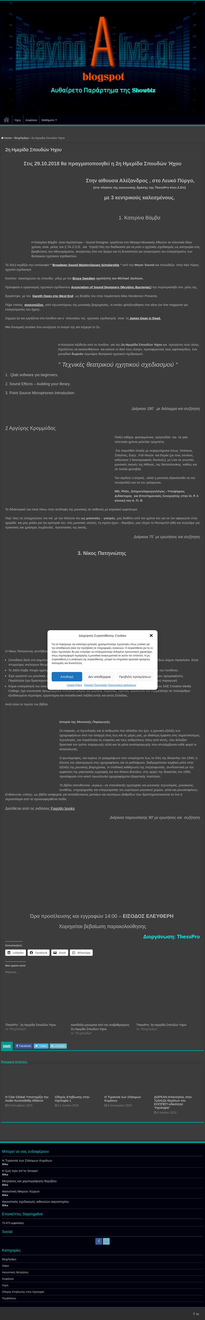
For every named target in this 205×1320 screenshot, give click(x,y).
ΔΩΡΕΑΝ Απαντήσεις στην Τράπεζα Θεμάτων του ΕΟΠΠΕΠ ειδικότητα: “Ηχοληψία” (173, 1102)
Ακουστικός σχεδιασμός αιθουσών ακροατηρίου (35, 1201)
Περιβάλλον (9, 1298)
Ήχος (17, 120)
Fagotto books (63, 808)
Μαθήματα (48, 120)
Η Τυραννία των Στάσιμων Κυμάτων (27, 1160)
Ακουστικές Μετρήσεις (15, 1272)
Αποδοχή (66, 676)
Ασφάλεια (31, 120)
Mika (5, 1164)
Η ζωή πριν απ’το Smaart (20, 1171)
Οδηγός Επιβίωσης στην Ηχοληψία (23, 1291)
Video (5, 1265)
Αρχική (6, 119)
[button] (151, 635)
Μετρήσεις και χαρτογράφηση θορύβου (29, 1181)
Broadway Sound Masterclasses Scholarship (85, 265)
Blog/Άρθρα (21, 138)
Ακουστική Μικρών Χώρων (21, 1191)
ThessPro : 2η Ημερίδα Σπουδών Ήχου (30, 1025)
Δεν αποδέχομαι (99, 676)
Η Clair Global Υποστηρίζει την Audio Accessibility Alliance (27, 1098)
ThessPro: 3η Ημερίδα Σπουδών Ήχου (161, 1025)
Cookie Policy (74, 685)
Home (6, 138)
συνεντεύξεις (34, 305)
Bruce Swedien (84, 278)
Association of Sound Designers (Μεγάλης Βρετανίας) (111, 287)
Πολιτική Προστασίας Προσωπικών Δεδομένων (110, 685)
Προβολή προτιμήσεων (135, 676)
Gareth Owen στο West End (52, 296)
